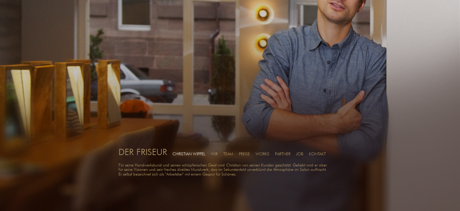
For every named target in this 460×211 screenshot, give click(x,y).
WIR (214, 154)
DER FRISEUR (143, 152)
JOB (299, 154)
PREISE (244, 154)
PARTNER (282, 154)
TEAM (228, 154)
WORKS (262, 154)
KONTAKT (317, 154)
